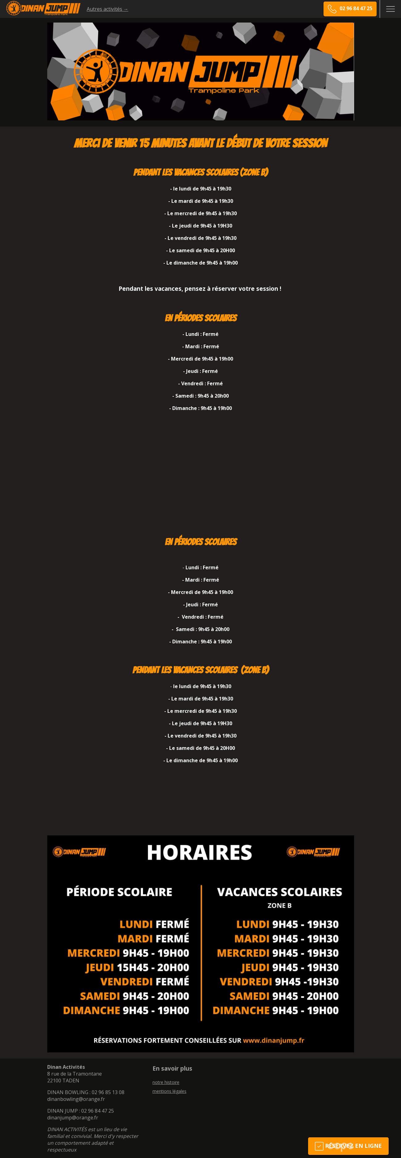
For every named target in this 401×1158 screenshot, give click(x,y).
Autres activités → (107, 9)
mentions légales (169, 1091)
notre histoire (165, 1082)
